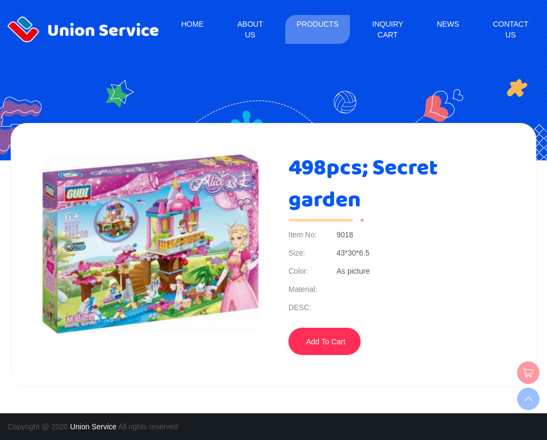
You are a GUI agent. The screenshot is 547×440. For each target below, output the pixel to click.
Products (317, 24)
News (448, 24)
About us (250, 29)
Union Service (93, 426)
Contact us (510, 29)
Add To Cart (326, 341)
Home (192, 24)
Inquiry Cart (387, 29)
